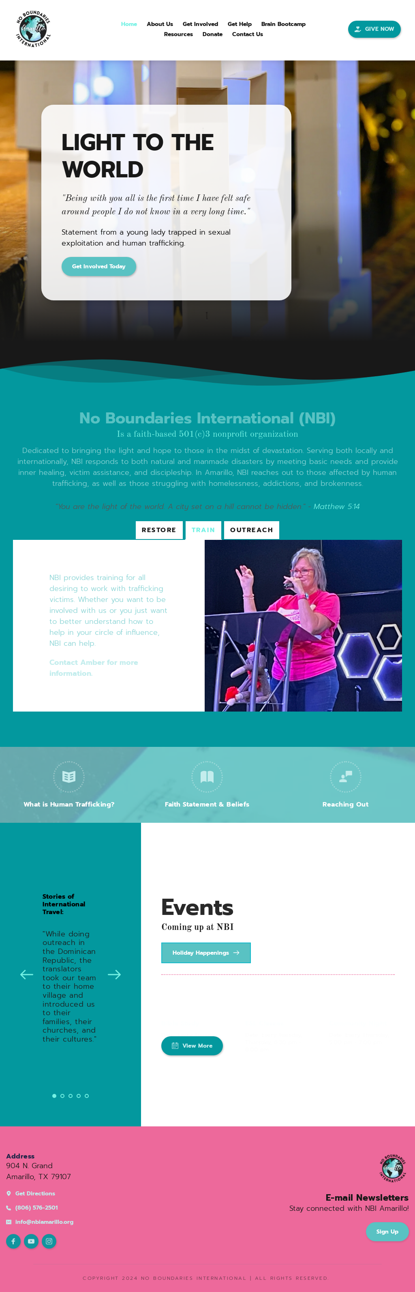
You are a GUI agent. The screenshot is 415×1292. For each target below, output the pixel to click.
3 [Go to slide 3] (70, 1096)
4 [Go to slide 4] (79, 1096)
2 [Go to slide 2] (62, 1096)
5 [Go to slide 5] (87, 1096)
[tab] (159, 530)
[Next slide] (114, 974)
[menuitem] (129, 24)
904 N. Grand (29, 1165)
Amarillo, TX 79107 (38, 1176)
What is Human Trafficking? (69, 804)
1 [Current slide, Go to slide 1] (54, 1096)
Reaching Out (345, 804)
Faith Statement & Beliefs (207, 804)
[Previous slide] (26, 974)
